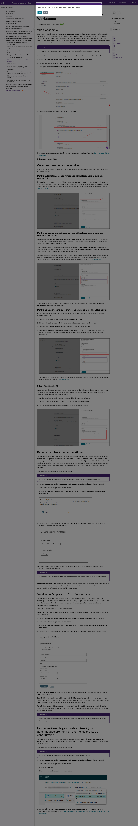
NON (45, 13)
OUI (40, 13)
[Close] (101, 3)
